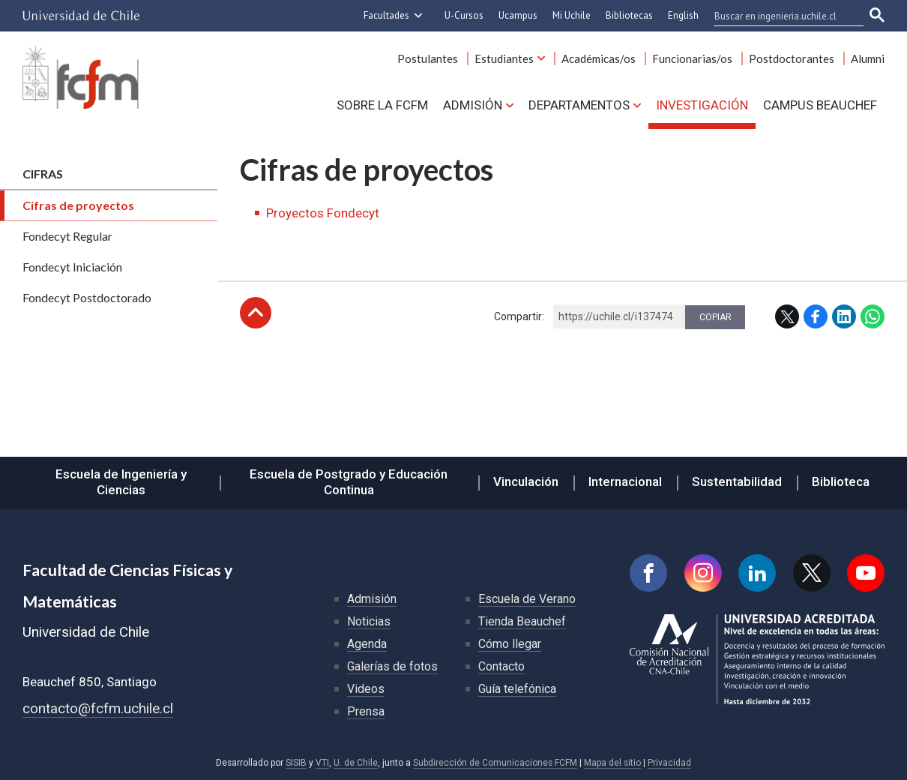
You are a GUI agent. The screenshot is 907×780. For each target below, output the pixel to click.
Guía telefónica (517, 689)
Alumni (868, 58)
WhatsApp (872, 316)
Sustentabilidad (737, 481)
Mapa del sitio (612, 763)
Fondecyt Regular (67, 236)
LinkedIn (844, 316)
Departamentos (579, 105)
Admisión (472, 105)
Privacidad (669, 763)
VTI (322, 763)
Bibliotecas (629, 15)
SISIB (296, 763)
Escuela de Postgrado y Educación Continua (349, 481)
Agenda (367, 644)
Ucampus (517, 15)
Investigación (702, 105)
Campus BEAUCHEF (820, 105)
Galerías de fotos (392, 666)
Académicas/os (598, 58)
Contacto (501, 666)
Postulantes (427, 58)
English (683, 15)
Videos (366, 689)
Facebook (815, 316)
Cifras (42, 173)
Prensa (366, 711)
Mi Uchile (571, 15)
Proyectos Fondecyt (322, 213)
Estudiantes (504, 58)
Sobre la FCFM (382, 105)
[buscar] (780, 16)
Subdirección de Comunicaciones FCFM (495, 763)
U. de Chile (356, 763)
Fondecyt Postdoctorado (86, 297)
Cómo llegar (509, 644)
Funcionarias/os (692, 58)
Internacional (625, 481)
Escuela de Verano (527, 599)
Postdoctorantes (791, 58)
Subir (255, 312)
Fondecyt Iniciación (72, 267)
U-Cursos (464, 15)
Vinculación (525, 481)
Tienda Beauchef (522, 621)
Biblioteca (841, 481)
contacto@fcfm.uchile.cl (97, 708)
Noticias (369, 621)
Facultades (386, 15)
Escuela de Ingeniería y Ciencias (121, 481)
